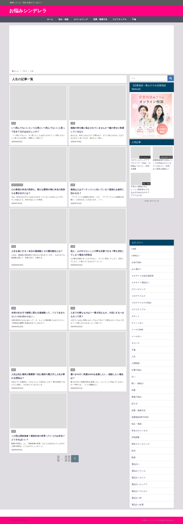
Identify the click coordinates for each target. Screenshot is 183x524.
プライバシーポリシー (19, 520)
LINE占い (136, 256)
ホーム (50, 19)
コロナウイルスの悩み (142, 303)
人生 (13, 123)
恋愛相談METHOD (140, 417)
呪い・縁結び (138, 383)
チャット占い (138, 323)
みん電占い (137, 269)
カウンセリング (81, 19)
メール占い (137, 336)
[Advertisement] (91, 48)
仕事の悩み (137, 370)
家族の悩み (137, 397)
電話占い (136, 464)
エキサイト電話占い (141, 282)
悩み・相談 (63, 19)
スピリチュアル (120, 19)
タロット (136, 316)
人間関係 (136, 363)
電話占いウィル (139, 471)
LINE (134, 249)
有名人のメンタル (140, 431)
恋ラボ (135, 404)
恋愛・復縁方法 (100, 19)
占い (134, 377)
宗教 (134, 390)
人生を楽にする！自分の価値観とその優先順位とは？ (38, 250)
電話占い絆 (137, 498)
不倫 (134, 19)
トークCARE (137, 330)
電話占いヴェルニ (140, 491)
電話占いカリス (139, 478)
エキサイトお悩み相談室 (143, 276)
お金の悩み (137, 262)
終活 (134, 451)
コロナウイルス (139, 296)
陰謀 (134, 457)
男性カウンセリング (141, 444)
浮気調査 (136, 437)
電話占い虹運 (138, 505)
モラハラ (136, 343)
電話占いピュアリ (140, 484)
